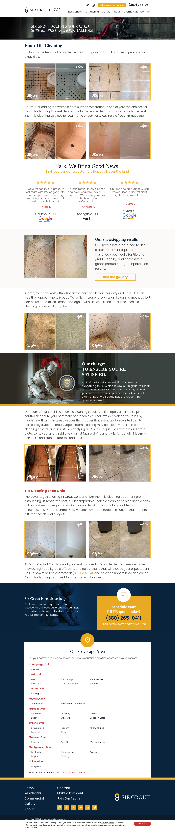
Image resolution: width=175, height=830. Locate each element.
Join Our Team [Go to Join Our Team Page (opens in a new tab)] (68, 798)
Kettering (65, 756)
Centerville (36, 752)
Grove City (65, 717)
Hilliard (93, 713)
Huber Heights (67, 752)
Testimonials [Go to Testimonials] (130, 11)
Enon (33, 679)
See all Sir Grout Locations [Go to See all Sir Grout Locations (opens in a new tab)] (73, 772)
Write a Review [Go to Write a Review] (87, 5)
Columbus (36, 713)
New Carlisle (37, 683)
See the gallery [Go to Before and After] (115, 277)
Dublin (34, 717)
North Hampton (68, 679)
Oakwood (95, 752)
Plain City (65, 742)
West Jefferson (97, 742)
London (35, 742)
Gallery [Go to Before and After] (106, 11)
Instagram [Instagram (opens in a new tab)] (59, 807)
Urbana (35, 669)
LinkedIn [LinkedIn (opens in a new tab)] (87, 807)
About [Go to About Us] (116, 11)
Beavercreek (37, 728)
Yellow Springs (97, 728)
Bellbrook (35, 732)
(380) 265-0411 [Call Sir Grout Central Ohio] (140, 5)
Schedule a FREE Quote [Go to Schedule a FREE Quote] (112, 5)
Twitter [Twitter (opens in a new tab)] (73, 807)
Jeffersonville (37, 703)
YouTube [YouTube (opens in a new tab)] (80, 807)
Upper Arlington (97, 717)
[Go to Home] (44, 9)
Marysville (36, 766)
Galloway (65, 713)
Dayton (35, 756)
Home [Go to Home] (29, 788)
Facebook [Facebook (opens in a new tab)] (66, 807)
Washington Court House (72, 703)
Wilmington (36, 693)
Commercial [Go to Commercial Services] (91, 11)
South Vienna (96, 679)
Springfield (95, 683)
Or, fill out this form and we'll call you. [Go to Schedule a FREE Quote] (123, 624)
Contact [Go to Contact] (145, 11)
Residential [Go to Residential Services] (75, 11)
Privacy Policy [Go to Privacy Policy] (107, 823)
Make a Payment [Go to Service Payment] (70, 793)
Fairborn (64, 728)
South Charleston (69, 683)
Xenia (63, 732)
